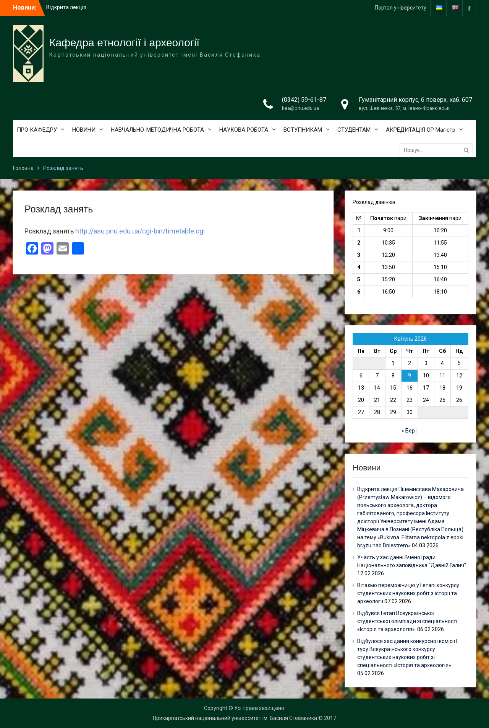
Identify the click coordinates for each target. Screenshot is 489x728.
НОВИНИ (84, 129)
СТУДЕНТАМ (354, 129)
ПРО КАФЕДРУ (37, 129)
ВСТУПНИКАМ (302, 129)
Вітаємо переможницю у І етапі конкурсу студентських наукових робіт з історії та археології (408, 593)
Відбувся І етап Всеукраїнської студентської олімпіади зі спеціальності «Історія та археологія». (407, 621)
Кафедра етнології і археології (124, 43)
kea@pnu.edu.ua (300, 108)
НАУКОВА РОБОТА (243, 129)
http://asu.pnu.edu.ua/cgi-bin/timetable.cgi (140, 231)
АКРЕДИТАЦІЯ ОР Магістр (420, 129)
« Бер (408, 431)
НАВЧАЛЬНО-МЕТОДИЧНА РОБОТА (157, 129)
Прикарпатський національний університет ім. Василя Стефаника (235, 718)
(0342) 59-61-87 (304, 99)
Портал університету (400, 8)
